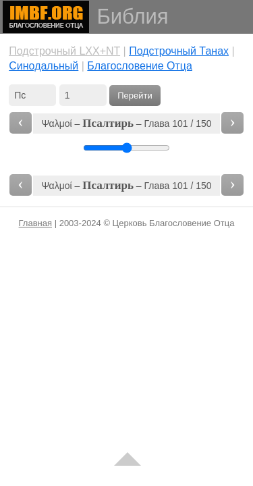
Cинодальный (43, 66)
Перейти (134, 95)
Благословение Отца (139, 66)
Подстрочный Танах (179, 51)
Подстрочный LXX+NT (64, 51)
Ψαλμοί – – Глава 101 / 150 (126, 123)
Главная (35, 223)
